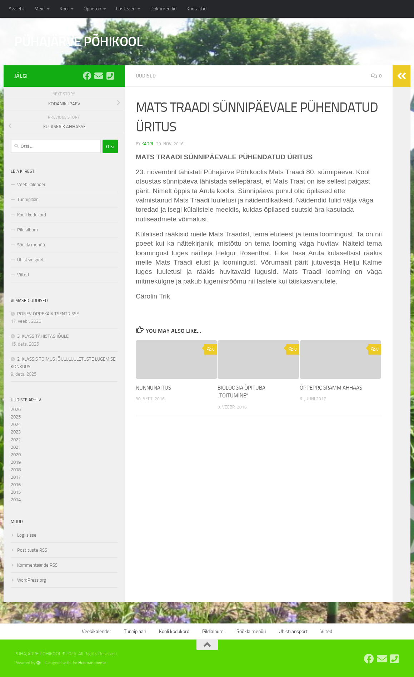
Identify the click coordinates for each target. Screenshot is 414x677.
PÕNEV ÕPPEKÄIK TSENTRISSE (48, 313)
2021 (16, 447)
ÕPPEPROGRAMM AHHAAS (331, 388)
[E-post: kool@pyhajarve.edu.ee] (98, 75)
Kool (64, 9)
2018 (16, 469)
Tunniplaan (28, 199)
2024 (16, 424)
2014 (16, 499)
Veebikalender (31, 184)
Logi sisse (26, 535)
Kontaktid (196, 9)
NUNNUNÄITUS (153, 388)
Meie (39, 9)
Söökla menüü (31, 244)
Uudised (146, 76)
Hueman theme (92, 662)
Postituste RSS (32, 550)
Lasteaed (125, 9)
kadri (147, 143)
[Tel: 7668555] (110, 75)
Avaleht (16, 9)
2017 (16, 477)
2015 (16, 492)
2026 (16, 409)
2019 (16, 462)
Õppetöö (92, 9)
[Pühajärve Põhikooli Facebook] (87, 75)
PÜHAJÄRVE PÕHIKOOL (78, 41)
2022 (16, 439)
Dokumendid (163, 9)
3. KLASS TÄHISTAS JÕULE (43, 336)
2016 (16, 484)
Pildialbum (27, 229)
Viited (23, 274)
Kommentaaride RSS (37, 565)
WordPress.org (31, 580)
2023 (16, 432)
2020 (16, 454)
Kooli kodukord (31, 214)
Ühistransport (30, 259)
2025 (16, 417)
